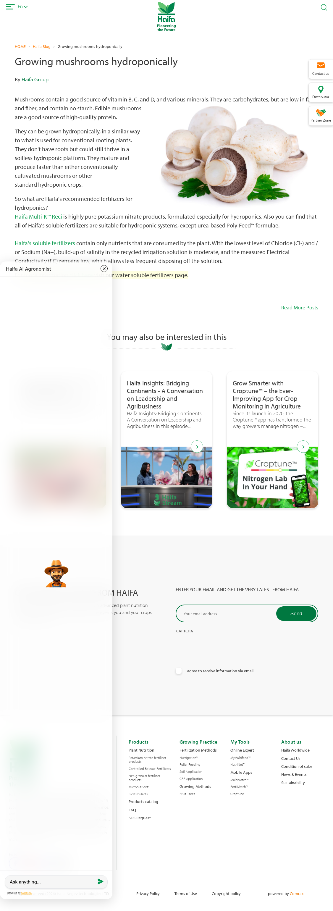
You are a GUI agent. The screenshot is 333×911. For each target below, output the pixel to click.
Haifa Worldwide (295, 749)
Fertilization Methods (198, 749)
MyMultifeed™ (240, 758)
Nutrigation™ (189, 758)
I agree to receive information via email (219, 670)
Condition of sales (297, 766)
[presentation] (221, 644)
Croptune (237, 794)
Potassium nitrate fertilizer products (147, 760)
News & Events (294, 774)
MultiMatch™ (239, 780)
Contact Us (290, 758)
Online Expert (242, 749)
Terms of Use (185, 893)
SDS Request (140, 817)
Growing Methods (195, 786)
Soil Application (191, 772)
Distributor (320, 96)
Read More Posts (299, 307)
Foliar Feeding (190, 765)
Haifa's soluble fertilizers (45, 243)
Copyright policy (226, 893)
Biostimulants (138, 794)
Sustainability (293, 782)
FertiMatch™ (239, 787)
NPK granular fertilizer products (144, 778)
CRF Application (191, 779)
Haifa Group (35, 79)
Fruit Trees (187, 794)
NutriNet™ (237, 765)
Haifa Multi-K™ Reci (38, 216)
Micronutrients (139, 787)
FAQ (132, 809)
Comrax (296, 893)
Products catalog (143, 801)
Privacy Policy (148, 893)
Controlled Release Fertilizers (150, 769)
